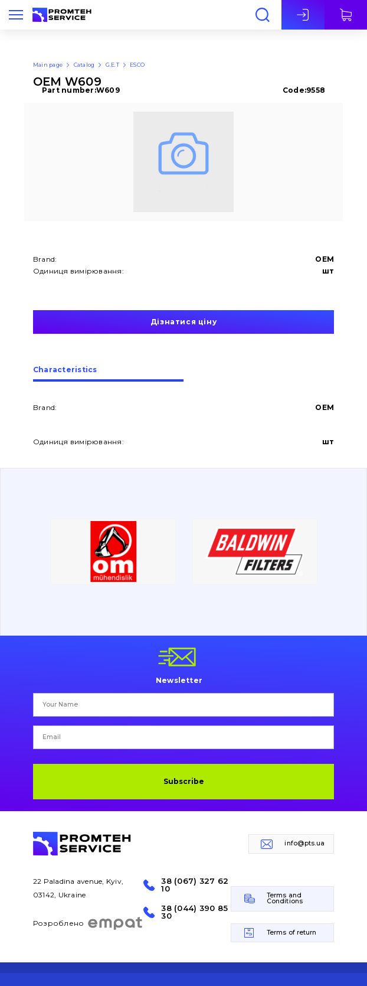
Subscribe (183, 781)
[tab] (108, 374)
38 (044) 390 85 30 (194, 912)
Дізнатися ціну (183, 321)
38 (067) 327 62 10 (194, 885)
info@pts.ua (304, 843)
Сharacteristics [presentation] (65, 370)
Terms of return (292, 932)
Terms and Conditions (285, 898)
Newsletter (179, 680)
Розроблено (88, 923)
